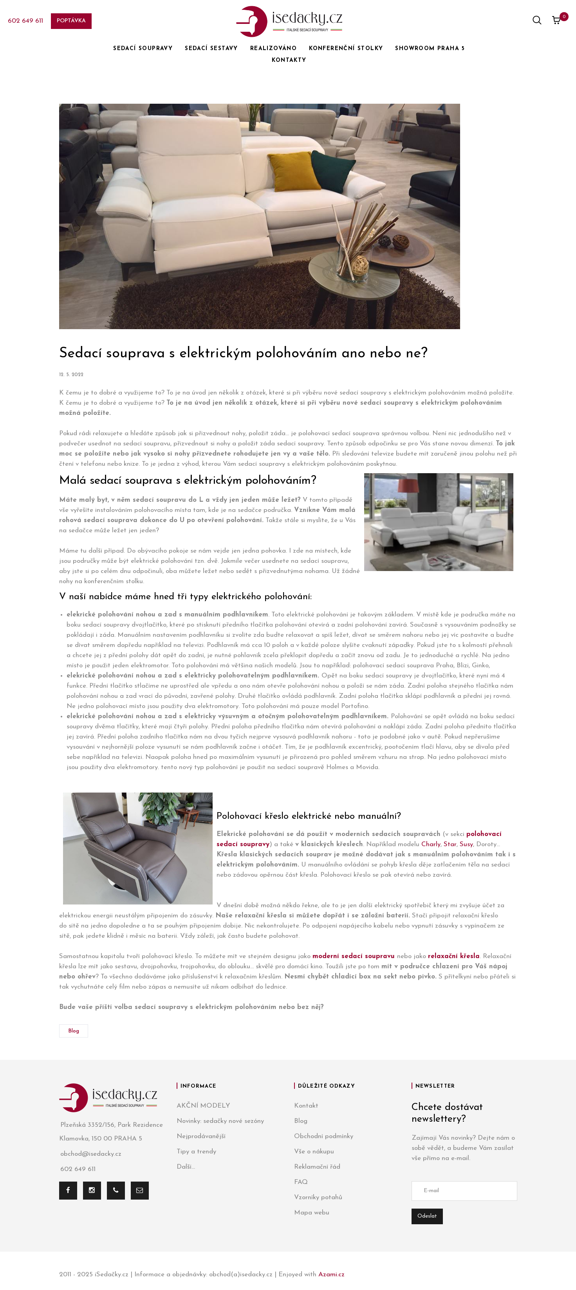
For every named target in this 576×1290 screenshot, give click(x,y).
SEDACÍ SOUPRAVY (143, 49)
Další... (186, 1167)
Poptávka (71, 21)
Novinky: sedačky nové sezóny (220, 1121)
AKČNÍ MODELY (203, 1106)
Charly (431, 844)
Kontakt (306, 1106)
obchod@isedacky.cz (90, 1153)
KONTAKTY (289, 60)
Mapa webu (311, 1212)
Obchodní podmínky (323, 1136)
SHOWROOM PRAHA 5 (430, 49)
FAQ (301, 1182)
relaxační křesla (454, 956)
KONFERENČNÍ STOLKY (346, 49)
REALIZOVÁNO (273, 49)
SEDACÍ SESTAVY (211, 49)
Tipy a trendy (196, 1151)
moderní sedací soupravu (353, 956)
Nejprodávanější (201, 1136)
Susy (466, 844)
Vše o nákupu (314, 1151)
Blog (73, 1031)
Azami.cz (331, 1274)
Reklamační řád (317, 1167)
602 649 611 (25, 21)
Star (450, 844)
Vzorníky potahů (318, 1197)
